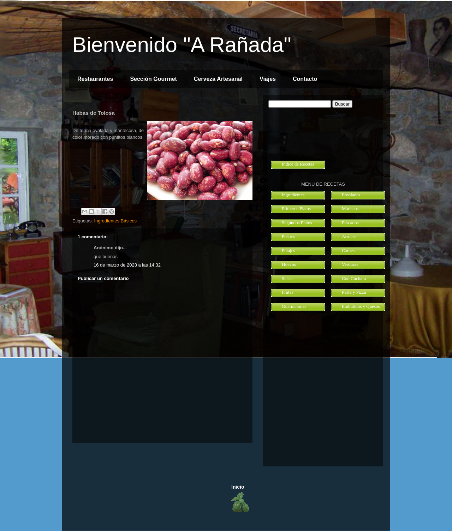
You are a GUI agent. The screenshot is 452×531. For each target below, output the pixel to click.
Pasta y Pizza (354, 292)
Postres (288, 236)
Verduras (350, 264)
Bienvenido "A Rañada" (181, 44)
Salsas (287, 278)
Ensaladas (351, 194)
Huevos (289, 264)
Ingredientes (293, 194)
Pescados (350, 222)
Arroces (349, 236)
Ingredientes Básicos (115, 220)
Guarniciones (294, 306)
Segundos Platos (297, 222)
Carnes (348, 250)
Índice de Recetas (298, 164)
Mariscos (350, 208)
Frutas (287, 292)
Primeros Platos (296, 208)
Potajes (288, 250)
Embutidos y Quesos (361, 306)
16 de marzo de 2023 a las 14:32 (127, 265)
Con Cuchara (354, 278)
